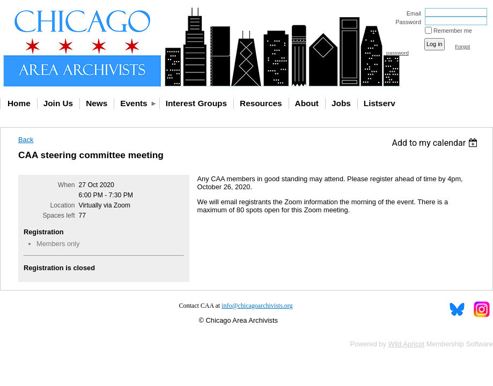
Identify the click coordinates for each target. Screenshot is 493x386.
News (96, 103)
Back (25, 140)
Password (406, 22)
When (66, 185)
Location (62, 205)
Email (412, 13)
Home (19, 103)
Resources (261, 103)
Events (133, 103)
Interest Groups (196, 103)
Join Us (58, 103)
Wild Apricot (406, 344)
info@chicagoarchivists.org (257, 305)
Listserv (379, 103)
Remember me (452, 30)
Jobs (341, 103)
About (307, 103)
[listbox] (436, 143)
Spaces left (58, 215)
